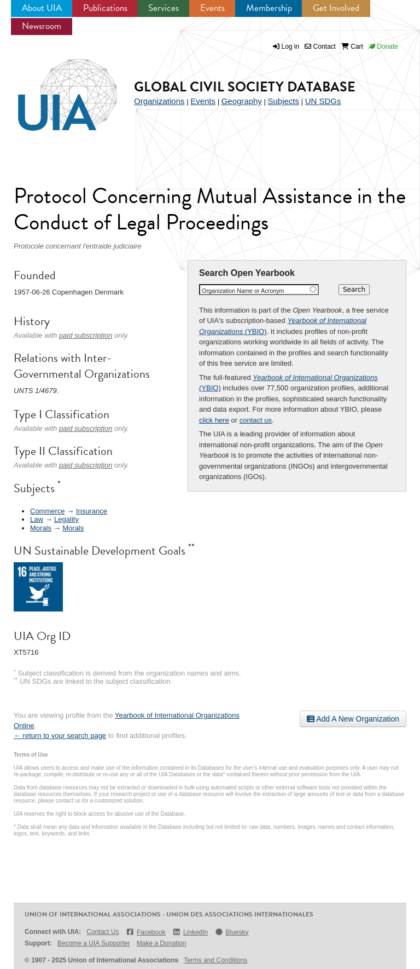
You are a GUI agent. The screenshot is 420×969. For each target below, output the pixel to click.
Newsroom (41, 26)
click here (214, 420)
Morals (40, 528)
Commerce (47, 511)
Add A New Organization (353, 718)
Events (212, 8)
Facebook (146, 932)
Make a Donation (161, 943)
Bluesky (231, 932)
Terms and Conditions (215, 960)
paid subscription (86, 335)
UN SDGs (323, 101)
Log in (291, 46)
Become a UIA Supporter (93, 943)
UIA (55, 89)
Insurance (91, 511)
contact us (256, 420)
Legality (66, 519)
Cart (352, 46)
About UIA (42, 8)
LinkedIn (190, 932)
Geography (241, 101)
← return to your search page (60, 735)
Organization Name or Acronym (243, 290)
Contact (320, 46)
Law (36, 519)
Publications (105, 8)
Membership (269, 8)
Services (163, 8)
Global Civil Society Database (244, 87)
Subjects (283, 101)
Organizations (159, 101)
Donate (383, 46)
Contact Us (102, 932)
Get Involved (336, 8)
